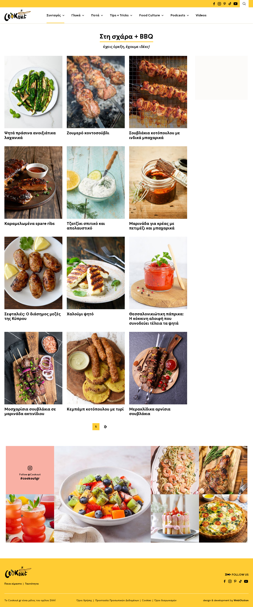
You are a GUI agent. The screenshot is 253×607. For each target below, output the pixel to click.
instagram (219, 3)
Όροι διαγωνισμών (165, 600)
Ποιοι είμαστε (13, 583)
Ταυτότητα (32, 583)
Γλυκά (75, 15)
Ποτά (95, 15)
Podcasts (177, 15)
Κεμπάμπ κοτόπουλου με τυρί (95, 409)
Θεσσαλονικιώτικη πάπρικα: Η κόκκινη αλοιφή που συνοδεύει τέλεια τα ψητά (156, 319)
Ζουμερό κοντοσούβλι (88, 133)
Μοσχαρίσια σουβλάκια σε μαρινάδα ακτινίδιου (30, 411)
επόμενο (105, 426)
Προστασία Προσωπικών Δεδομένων (117, 600)
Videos (201, 15)
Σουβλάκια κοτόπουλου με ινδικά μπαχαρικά (154, 135)
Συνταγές (54, 15)
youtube (235, 3)
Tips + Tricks (119, 15)
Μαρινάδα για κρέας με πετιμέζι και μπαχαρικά (151, 226)
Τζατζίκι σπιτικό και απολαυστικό (86, 226)
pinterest (224, 3)
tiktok (230, 3)
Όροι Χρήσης (84, 600)
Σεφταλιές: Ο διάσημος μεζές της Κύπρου (32, 316)
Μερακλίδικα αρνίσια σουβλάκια (149, 411)
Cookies (146, 600)
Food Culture (149, 15)
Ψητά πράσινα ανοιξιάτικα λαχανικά (30, 135)
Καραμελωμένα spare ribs (29, 223)
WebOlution (241, 600)
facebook (214, 3)
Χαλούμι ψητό (80, 314)
